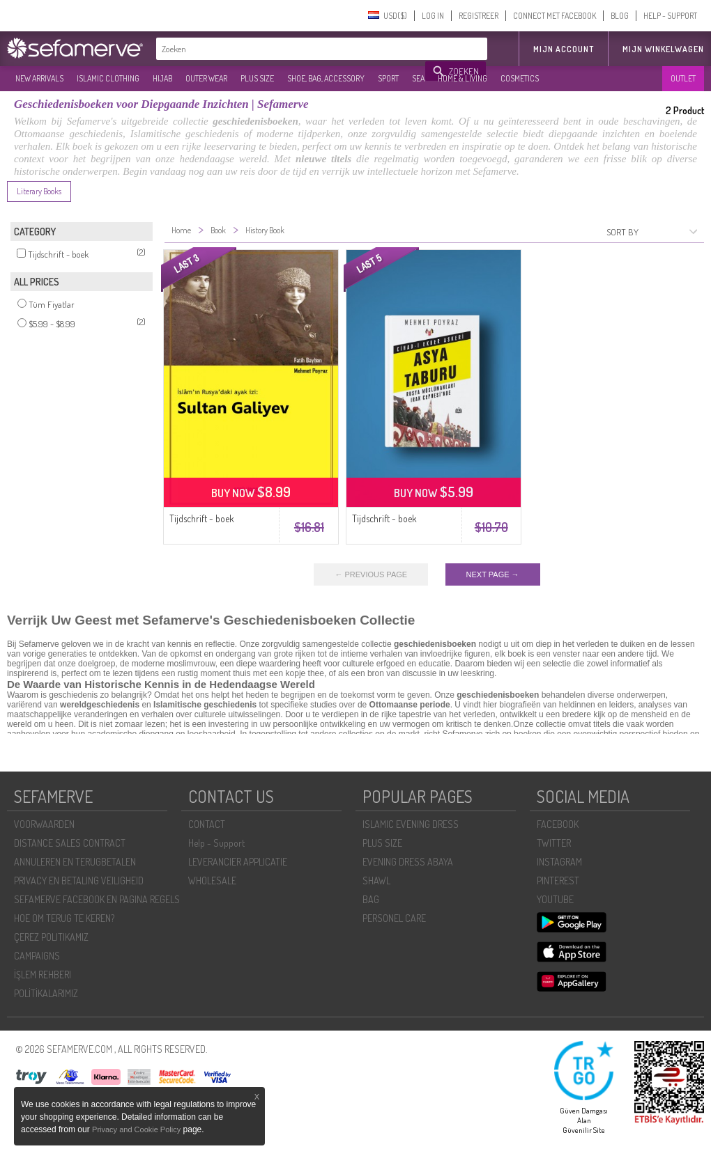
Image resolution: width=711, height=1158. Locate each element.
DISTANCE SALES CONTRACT (69, 843)
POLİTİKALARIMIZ (46, 993)
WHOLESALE (212, 880)
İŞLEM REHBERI (42, 974)
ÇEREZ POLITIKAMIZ (51, 937)
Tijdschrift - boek (201, 518)
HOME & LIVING (462, 78)
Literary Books (39, 191)
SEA (418, 78)
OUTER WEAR (206, 78)
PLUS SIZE (257, 78)
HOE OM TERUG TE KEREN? (64, 918)
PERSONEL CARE (394, 918)
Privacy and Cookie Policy (136, 1129)
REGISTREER (478, 15)
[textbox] (291, 49)
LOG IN (433, 15)
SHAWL (376, 880)
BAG (370, 899)
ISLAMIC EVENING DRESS (410, 824)
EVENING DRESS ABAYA (407, 862)
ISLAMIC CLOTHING (108, 78)
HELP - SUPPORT (670, 15)
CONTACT (206, 824)
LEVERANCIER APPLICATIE (237, 862)
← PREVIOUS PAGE (371, 574)
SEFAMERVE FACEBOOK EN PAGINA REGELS (97, 899)
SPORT (388, 78)
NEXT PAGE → (492, 574)
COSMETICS (519, 78)
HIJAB (162, 78)
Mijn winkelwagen (663, 49)
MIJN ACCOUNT (563, 49)
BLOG (620, 15)
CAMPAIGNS (37, 956)
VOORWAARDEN (44, 824)
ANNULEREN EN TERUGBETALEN (75, 862)
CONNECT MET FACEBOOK (554, 15)
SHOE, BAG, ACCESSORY (326, 78)
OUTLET (683, 78)
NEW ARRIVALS (39, 78)
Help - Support (216, 843)
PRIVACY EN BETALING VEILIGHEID (79, 880)
